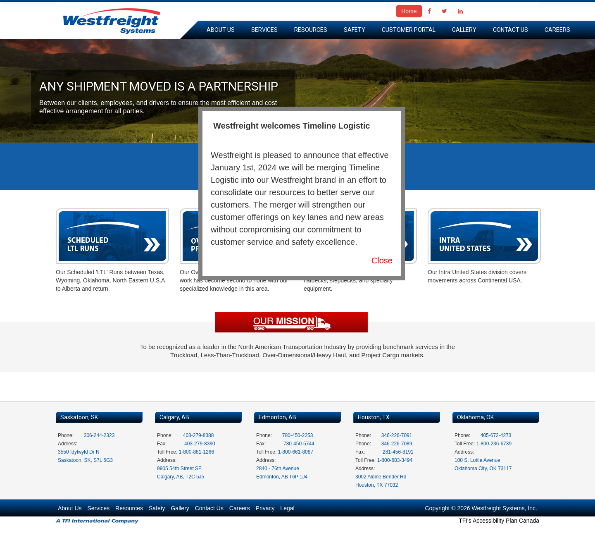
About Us (221, 29)
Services (264, 29)
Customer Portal (409, 29)
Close (382, 260)
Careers (557, 29)
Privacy (265, 508)
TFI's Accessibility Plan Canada (499, 520)
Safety (354, 29)
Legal (287, 508)
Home (408, 11)
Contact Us (510, 29)
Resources (310, 29)
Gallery (464, 29)
